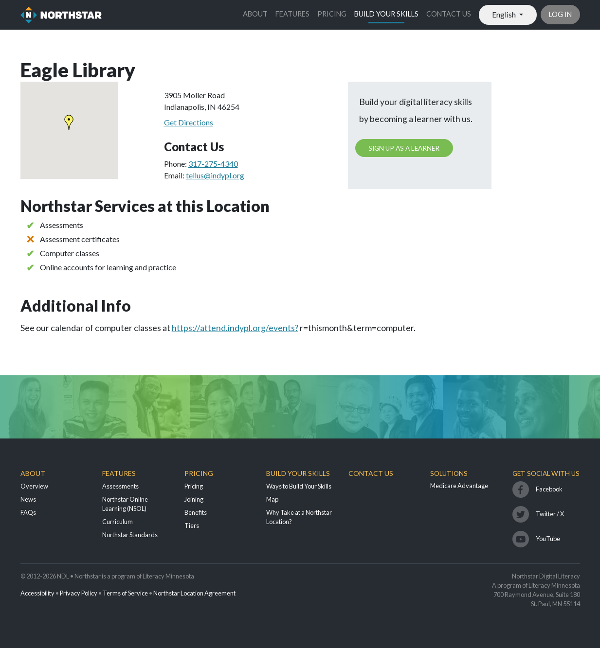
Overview (34, 486)
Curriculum (117, 521)
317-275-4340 (213, 163)
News (28, 499)
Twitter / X (550, 514)
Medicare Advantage (459, 486)
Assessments (120, 486)
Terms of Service (125, 593)
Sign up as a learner (403, 148)
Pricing (331, 14)
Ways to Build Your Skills (298, 486)
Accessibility (37, 593)
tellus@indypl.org (215, 175)
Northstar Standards (130, 535)
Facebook (549, 489)
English (504, 14)
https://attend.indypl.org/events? (235, 328)
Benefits (195, 512)
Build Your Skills (386, 14)
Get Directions (188, 122)
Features (292, 14)
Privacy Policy (78, 593)
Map (272, 499)
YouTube (548, 539)
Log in (560, 14)
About (255, 14)
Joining (193, 499)
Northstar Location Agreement (194, 593)
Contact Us (448, 14)
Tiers (191, 525)
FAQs (28, 512)
